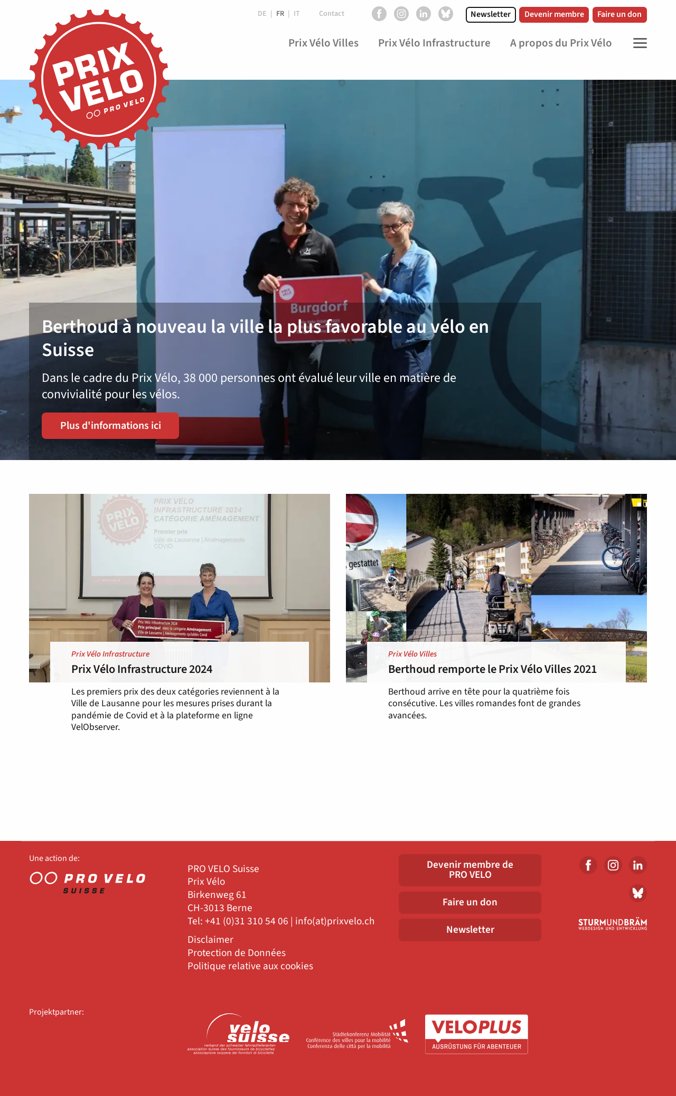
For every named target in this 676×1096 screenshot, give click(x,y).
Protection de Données (236, 953)
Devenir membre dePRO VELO (470, 869)
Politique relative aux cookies (250, 966)
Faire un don (619, 14)
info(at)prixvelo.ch (334, 921)
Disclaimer (210, 940)
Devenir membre (554, 14)
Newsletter (491, 14)
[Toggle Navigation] (637, 43)
